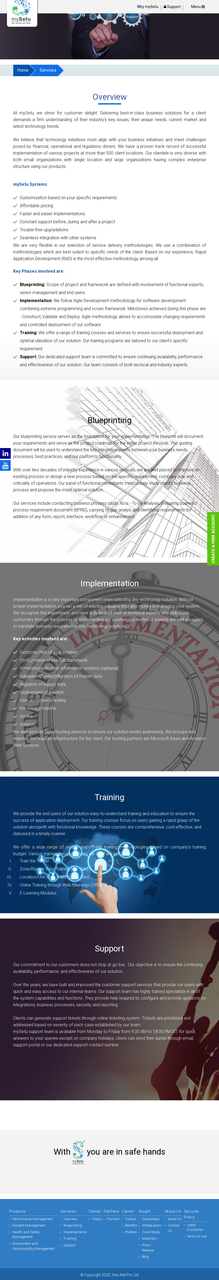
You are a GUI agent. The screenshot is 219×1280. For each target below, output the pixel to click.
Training (70, 1238)
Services (48, 70)
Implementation (75, 1232)
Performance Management (32, 1219)
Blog (145, 1257)
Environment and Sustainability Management (33, 1246)
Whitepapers (152, 1225)
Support (172, 7)
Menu (198, 7)
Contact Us (174, 1227)
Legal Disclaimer (195, 1227)
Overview (70, 1219)
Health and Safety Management (26, 1234)
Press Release (148, 1247)
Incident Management (28, 1225)
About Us (175, 1219)
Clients (97, 1219)
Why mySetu (147, 7)
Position (131, 1232)
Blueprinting (73, 1225)
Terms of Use (197, 1236)
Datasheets (151, 1219)
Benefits (131, 1225)
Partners (113, 1219)
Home (22, 70)
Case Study (151, 1232)
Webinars (149, 1238)
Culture (130, 1219)
